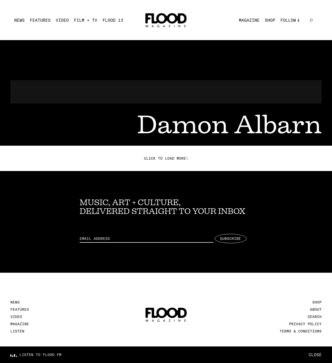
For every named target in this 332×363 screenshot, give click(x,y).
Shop (270, 20)
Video (62, 20)
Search (315, 316)
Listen (17, 331)
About (316, 309)
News (19, 20)
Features (40, 20)
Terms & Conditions (301, 331)
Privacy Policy (305, 324)
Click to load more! (166, 158)
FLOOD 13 (112, 20)
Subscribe (230, 238)
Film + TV (85, 20)
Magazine (249, 20)
